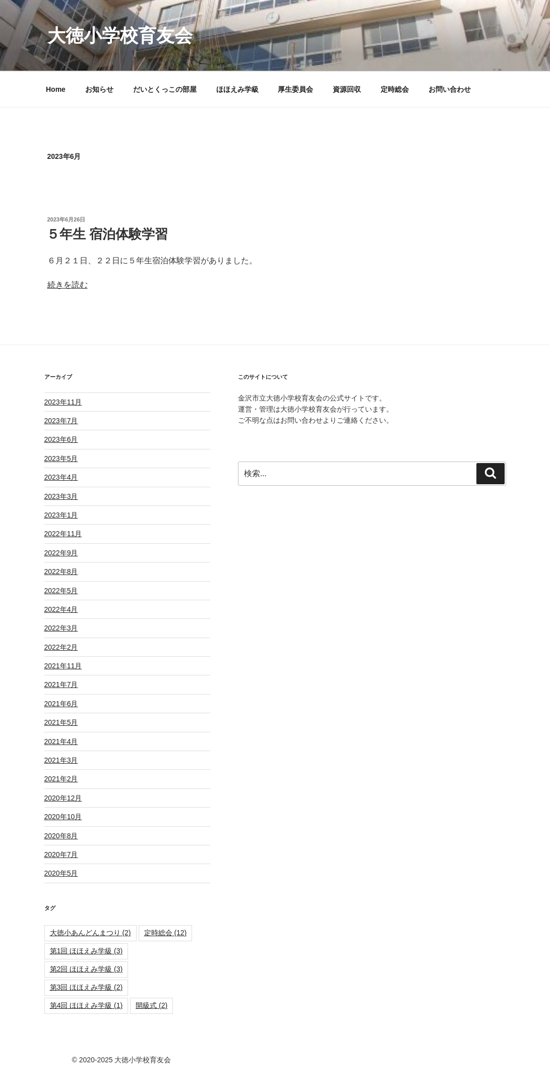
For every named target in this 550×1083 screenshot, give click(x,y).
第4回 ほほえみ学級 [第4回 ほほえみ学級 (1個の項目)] (86, 1005)
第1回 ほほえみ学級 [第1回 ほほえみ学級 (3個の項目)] (86, 951)
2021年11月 (63, 666)
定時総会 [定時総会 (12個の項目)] (165, 933)
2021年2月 (61, 779)
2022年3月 (61, 628)
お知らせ (99, 89)
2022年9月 (61, 553)
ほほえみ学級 (237, 89)
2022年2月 (61, 647)
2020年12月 (63, 798)
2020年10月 (63, 817)
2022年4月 (61, 609)
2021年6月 (61, 704)
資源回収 (347, 89)
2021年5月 (61, 722)
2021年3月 (61, 760)
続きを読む (67, 284)
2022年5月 (61, 591)
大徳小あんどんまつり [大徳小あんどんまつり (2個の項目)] (90, 933)
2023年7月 (61, 421)
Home (56, 89)
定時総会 (395, 89)
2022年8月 (61, 571)
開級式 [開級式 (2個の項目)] (151, 1005)
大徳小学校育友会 (120, 35)
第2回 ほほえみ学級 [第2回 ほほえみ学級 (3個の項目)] (86, 969)
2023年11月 (63, 402)
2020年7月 (61, 854)
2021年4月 (61, 741)
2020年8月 (61, 836)
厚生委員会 (295, 89)
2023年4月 (61, 477)
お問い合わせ (450, 89)
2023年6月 (61, 439)
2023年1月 (61, 515)
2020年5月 (61, 873)
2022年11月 (63, 534)
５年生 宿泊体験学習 (107, 234)
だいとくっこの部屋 (165, 89)
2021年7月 (61, 684)
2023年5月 (61, 458)
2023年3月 (61, 496)
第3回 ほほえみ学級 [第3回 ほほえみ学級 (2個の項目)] (86, 987)
